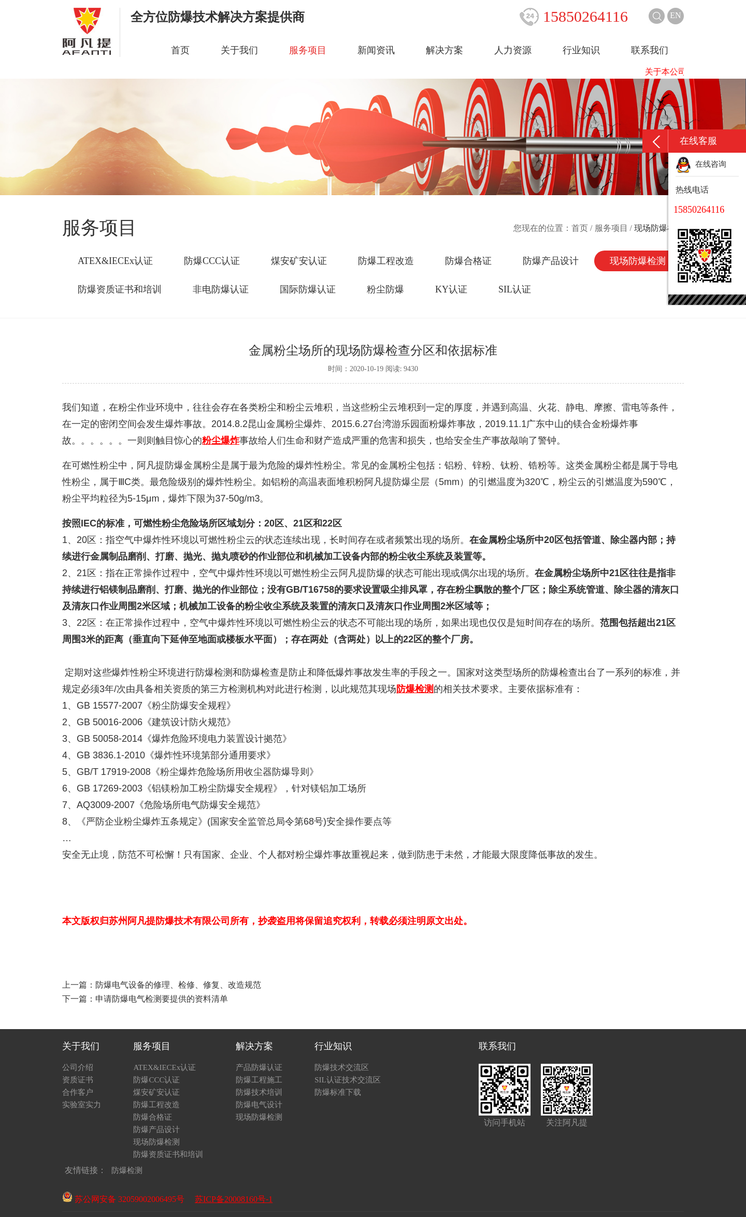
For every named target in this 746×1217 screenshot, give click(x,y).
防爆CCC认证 (212, 261)
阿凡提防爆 (160, 465)
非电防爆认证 (221, 289)
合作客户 (77, 1092)
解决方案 (444, 50)
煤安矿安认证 (299, 261)
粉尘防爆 (385, 289)
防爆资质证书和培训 (120, 289)
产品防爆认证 (259, 1067)
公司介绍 (77, 1067)
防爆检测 (126, 1170)
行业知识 (581, 50)
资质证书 (77, 1080)
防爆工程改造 (386, 261)
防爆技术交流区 (341, 1067)
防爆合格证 (468, 261)
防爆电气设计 (259, 1105)
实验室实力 (81, 1105)
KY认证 (451, 289)
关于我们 (239, 50)
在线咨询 (701, 164)
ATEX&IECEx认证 (115, 261)
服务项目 (307, 50)
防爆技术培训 (259, 1092)
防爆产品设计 (551, 261)
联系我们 (649, 50)
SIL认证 (514, 289)
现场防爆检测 (638, 261)
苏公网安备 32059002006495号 (123, 1199)
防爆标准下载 (337, 1092)
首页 (180, 50)
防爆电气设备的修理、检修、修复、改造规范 (178, 984)
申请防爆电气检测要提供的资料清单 (161, 998)
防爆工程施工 (259, 1080)
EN (675, 15)
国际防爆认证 (308, 289)
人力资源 (513, 50)
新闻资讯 (376, 50)
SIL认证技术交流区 (347, 1080)
